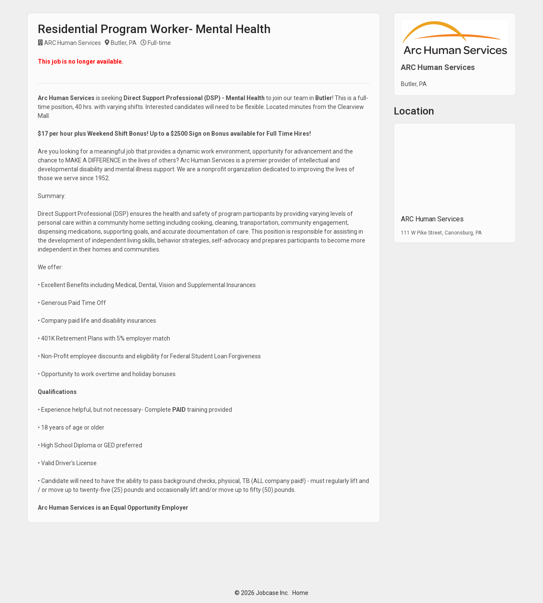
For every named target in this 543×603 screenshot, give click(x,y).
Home (300, 592)
